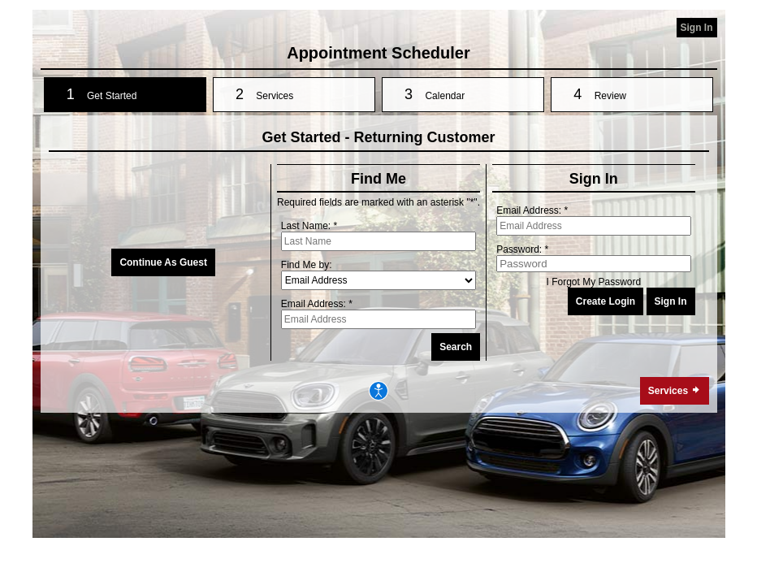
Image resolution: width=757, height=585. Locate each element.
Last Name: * (309, 226)
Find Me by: (306, 265)
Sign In (697, 27)
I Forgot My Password (593, 282)
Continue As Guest (163, 262)
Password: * (522, 249)
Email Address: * (317, 304)
